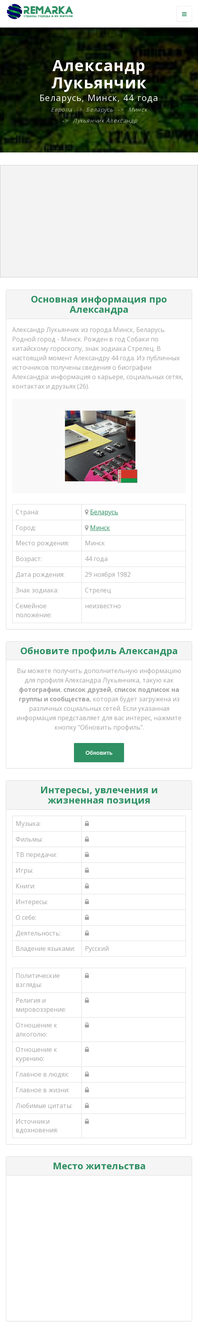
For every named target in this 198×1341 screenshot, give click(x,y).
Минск (100, 527)
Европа (61, 109)
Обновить (98, 753)
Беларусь (104, 512)
